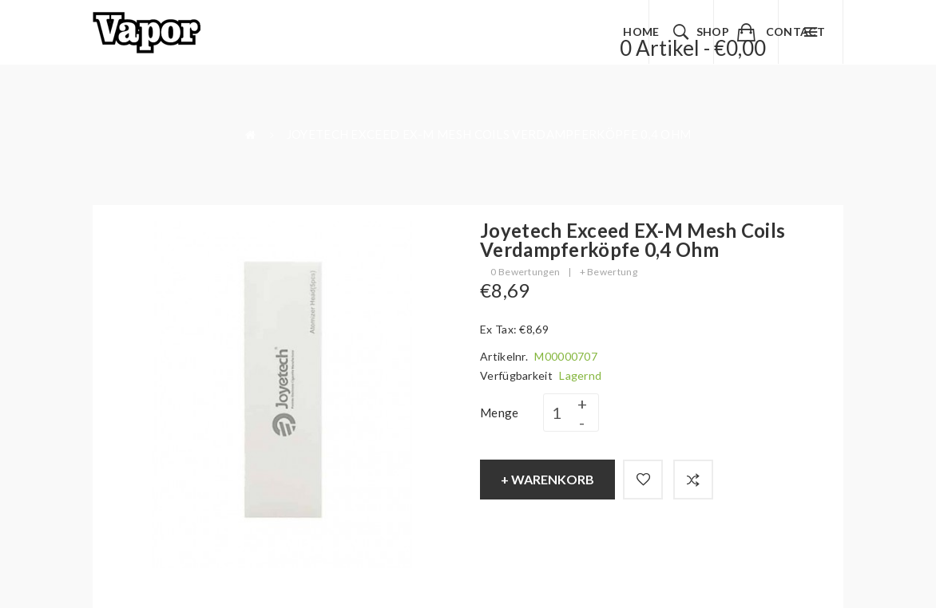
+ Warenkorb (547, 479)
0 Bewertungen (525, 272)
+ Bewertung (608, 272)
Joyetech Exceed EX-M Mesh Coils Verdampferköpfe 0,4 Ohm (489, 134)
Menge (499, 412)
